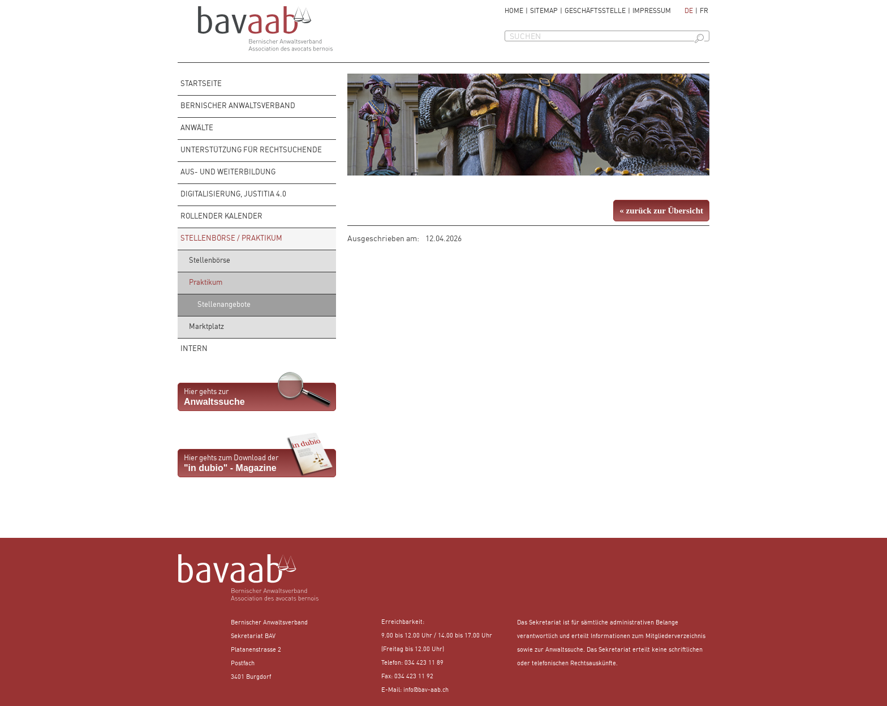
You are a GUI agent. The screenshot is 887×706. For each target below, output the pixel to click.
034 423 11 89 (424, 663)
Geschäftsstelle (595, 11)
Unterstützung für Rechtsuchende (251, 150)
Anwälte (196, 128)
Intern (194, 349)
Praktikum (205, 282)
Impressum (651, 11)
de (688, 11)
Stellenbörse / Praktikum (231, 238)
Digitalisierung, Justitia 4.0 (233, 194)
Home (514, 11)
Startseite (201, 84)
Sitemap (544, 11)
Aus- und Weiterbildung (227, 172)
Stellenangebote (224, 305)
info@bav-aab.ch (426, 690)
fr (704, 11)
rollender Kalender (221, 216)
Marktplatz (206, 327)
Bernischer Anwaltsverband (237, 106)
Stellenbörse (209, 260)
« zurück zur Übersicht (661, 210)
